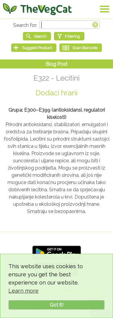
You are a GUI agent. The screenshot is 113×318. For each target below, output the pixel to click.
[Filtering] (69, 36)
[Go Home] (37, 9)
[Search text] (69, 25)
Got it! (56, 305)
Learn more (23, 291)
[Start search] (37, 36)
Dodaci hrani (56, 92)
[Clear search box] (95, 24)
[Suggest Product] (33, 47)
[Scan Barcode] (80, 47)
